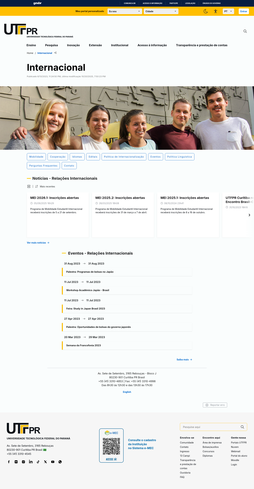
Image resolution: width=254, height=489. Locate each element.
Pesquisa (51, 45)
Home (30, 53)
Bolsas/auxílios (211, 447)
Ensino (31, 45)
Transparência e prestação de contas (201, 45)
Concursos (208, 451)
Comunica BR (129, 3)
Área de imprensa (212, 442)
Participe (174, 3)
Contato (184, 447)
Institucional (119, 45)
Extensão (95, 45)
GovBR (37, 3)
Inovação (73, 45)
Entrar (243, 11)
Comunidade (187, 442)
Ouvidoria (185, 472)
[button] (29, 186)
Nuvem (235, 447)
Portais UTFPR (239, 442)
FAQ (182, 477)
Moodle (235, 460)
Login (234, 464)
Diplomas (207, 455)
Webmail (235, 451)
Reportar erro (215, 405)
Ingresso (184, 451)
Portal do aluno (239, 455)
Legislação (190, 3)
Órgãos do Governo (212, 3)
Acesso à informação (152, 3)
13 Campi (185, 455)
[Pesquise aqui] (210, 427)
